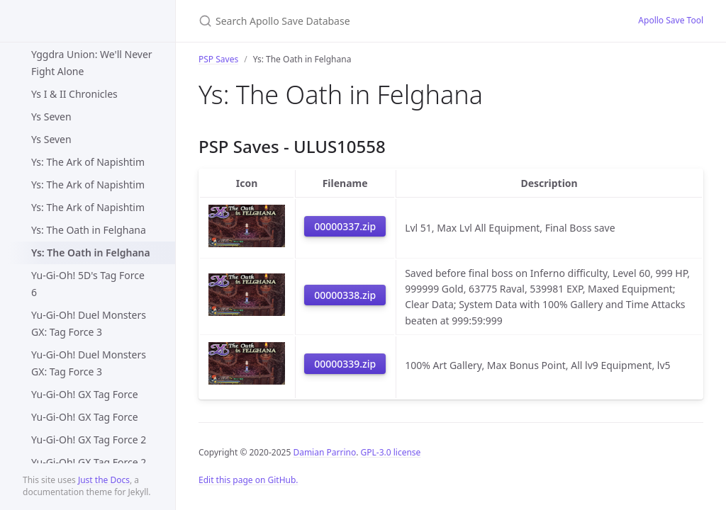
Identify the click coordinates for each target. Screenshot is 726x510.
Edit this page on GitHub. (248, 480)
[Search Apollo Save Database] (366, 21)
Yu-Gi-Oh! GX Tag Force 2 (88, 439)
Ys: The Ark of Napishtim (88, 162)
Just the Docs (104, 480)
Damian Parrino (324, 452)
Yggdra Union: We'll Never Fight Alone (91, 62)
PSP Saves (218, 59)
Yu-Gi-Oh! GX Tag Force (84, 394)
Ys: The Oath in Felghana (88, 230)
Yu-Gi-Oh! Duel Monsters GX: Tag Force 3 (88, 323)
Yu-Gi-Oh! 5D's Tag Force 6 (88, 283)
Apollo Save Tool (670, 20)
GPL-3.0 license (391, 452)
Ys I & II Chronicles (74, 94)
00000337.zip (345, 226)
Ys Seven (51, 116)
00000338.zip (345, 295)
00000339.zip (345, 363)
